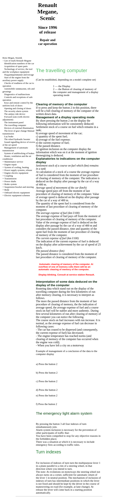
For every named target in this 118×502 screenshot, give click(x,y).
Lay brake (8, 136)
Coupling (8, 175)
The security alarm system (16, 111)
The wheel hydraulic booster (17, 139)
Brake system (10, 184)
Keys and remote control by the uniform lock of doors (17, 104)
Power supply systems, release (18, 170)
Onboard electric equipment (17, 192)
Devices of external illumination (19, 128)
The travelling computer (15, 125)
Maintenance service (13, 161)
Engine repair (10, 164)
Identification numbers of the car (19, 63)
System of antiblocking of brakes (19, 153)
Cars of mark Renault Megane (17, 60)
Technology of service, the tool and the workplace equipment (17, 70)
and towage (19, 74)
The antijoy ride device (14, 114)
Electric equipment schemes (17, 195)
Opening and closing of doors (17, 108)
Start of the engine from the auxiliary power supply (15, 79)
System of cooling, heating (16, 167)
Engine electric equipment (16, 173)
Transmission (10, 178)
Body (6, 189)
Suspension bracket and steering (19, 187)
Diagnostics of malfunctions (17, 94)
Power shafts (10, 181)
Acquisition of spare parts (16, 66)
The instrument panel (13, 122)
